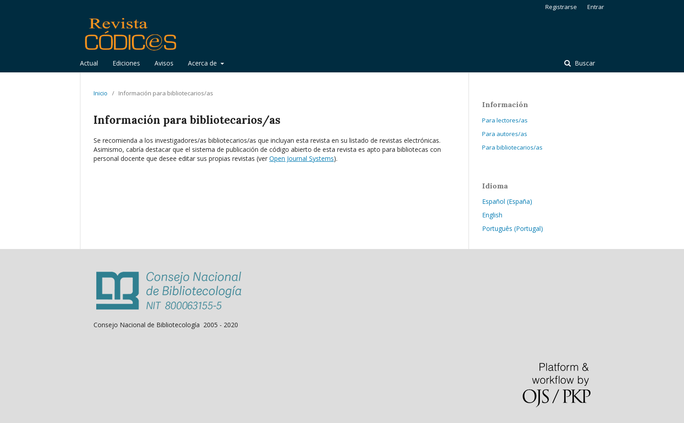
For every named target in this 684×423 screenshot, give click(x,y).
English (492, 215)
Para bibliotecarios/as (512, 147)
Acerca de (203, 63)
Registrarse (561, 7)
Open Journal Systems (301, 158)
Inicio (101, 93)
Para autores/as (504, 134)
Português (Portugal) (512, 228)
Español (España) (507, 201)
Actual (89, 63)
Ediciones (126, 63)
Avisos (164, 63)
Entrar (595, 7)
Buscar (584, 63)
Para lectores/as (505, 120)
